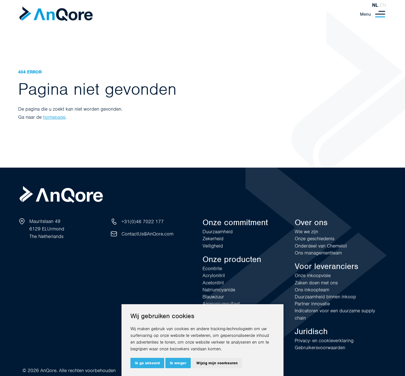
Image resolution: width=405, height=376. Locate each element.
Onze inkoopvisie (313, 275)
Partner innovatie (312, 304)
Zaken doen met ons (316, 283)
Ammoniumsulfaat (221, 304)
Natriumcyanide (218, 290)
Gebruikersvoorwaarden (320, 347)
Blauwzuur (213, 297)
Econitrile (212, 268)
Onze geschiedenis (314, 238)
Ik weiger (178, 363)
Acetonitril (213, 283)
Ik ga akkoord (147, 363)
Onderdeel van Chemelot (321, 246)
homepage (54, 117)
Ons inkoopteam (312, 290)
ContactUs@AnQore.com (147, 234)
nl (375, 5)
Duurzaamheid (217, 232)
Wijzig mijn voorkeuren (217, 363)
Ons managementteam (318, 253)
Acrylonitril (213, 275)
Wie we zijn (306, 232)
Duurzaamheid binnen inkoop (325, 297)
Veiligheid (212, 246)
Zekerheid (212, 238)
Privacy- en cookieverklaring (324, 340)
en (383, 5)
